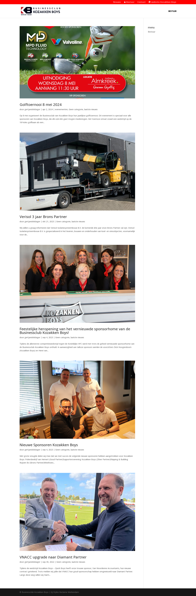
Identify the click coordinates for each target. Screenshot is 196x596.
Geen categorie (76, 109)
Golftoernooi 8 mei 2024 (41, 104)
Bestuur (172, 11)
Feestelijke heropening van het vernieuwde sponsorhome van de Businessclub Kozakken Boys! (75, 330)
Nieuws (117, 2)
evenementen (61, 109)
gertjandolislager (32, 109)
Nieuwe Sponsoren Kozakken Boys (49, 444)
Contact (141, 2)
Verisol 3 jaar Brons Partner (43, 216)
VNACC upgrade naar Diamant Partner (53, 557)
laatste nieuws (91, 109)
